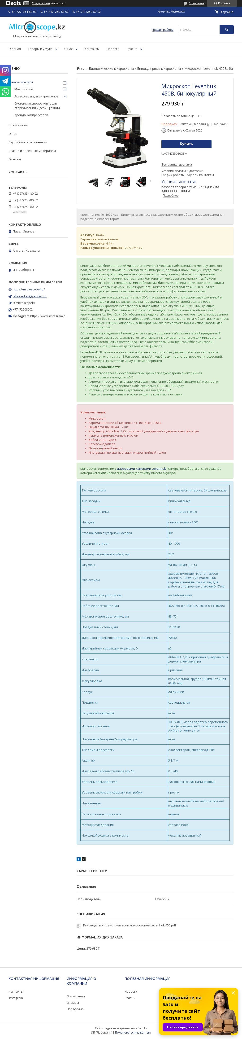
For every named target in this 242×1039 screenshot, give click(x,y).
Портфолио (75, 1009)
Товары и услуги (40, 49)
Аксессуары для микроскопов (36, 96)
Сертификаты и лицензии (28, 142)
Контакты (92, 49)
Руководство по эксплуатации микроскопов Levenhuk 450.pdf (129, 925)
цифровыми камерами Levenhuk (141, 468)
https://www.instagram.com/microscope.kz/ (61, 316)
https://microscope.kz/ (29, 289)
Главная (15, 49)
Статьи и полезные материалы (32, 151)
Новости (113, 49)
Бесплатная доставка (176, 164)
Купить (186, 144)
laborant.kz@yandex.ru (30, 296)
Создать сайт (41, 3)
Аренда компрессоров (31, 115)
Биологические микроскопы (111, 68)
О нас (68, 49)
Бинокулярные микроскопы (159, 68)
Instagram (16, 998)
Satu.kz (142, 1028)
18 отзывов (196, 3)
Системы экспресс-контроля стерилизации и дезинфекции (37, 105)
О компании (76, 996)
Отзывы (15, 159)
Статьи (131, 49)
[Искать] (227, 29)
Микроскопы (24, 89)
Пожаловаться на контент (133, 1032)
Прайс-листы (18, 125)
